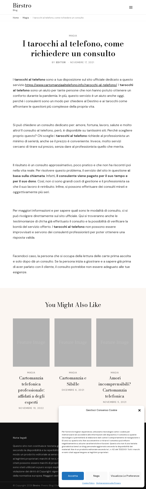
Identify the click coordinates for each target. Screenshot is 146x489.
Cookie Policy (88, 483)
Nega (96, 476)
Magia (73, 35)
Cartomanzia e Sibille (72, 381)
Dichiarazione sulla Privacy (108, 483)
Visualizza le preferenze (125, 476)
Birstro (22, 5)
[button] (139, 410)
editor (61, 62)
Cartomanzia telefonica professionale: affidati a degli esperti (31, 390)
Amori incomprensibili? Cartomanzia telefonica (115, 387)
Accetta (73, 476)
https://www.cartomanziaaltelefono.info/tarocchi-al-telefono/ (71, 85)
